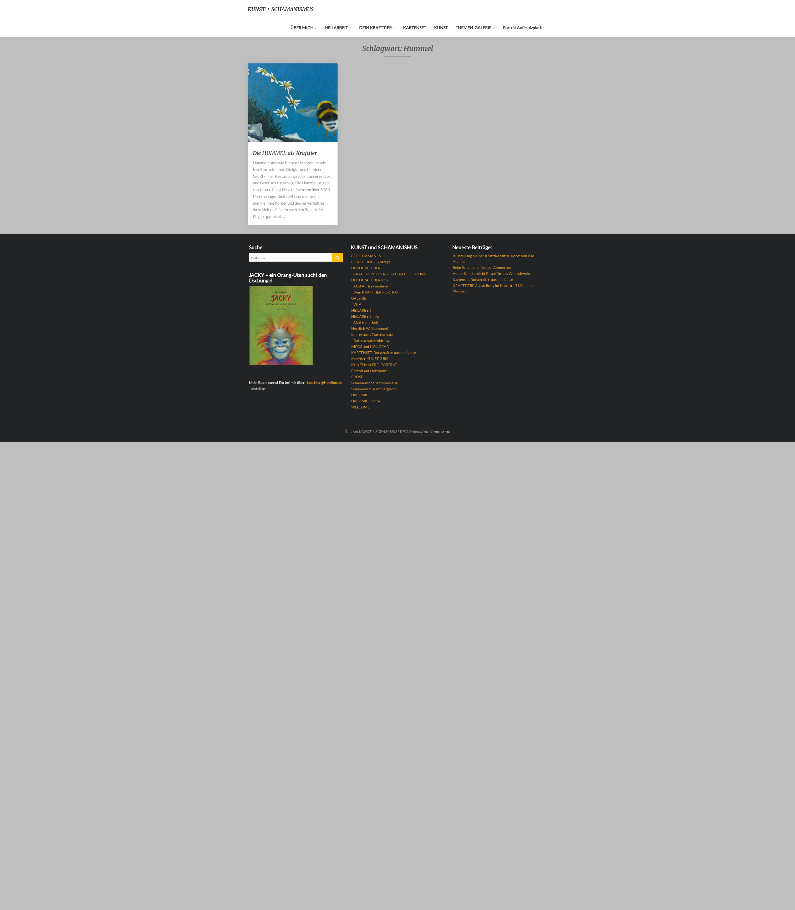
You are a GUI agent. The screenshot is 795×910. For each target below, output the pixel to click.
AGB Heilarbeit (365, 322)
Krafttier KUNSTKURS (369, 358)
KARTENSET (419, 27)
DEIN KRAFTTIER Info (369, 280)
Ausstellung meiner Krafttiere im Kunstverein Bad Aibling (493, 259)
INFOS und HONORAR (370, 346)
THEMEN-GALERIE (478, 27)
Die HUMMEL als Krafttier (285, 153)
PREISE (357, 377)
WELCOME (360, 407)
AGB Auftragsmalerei (370, 286)
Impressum (440, 431)
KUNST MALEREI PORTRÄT (374, 364)
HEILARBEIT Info (365, 316)
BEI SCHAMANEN (366, 256)
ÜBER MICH (311, 27)
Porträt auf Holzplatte (523, 27)
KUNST (444, 27)
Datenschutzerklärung (371, 340)
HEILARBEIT (345, 27)
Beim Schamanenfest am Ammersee (482, 267)
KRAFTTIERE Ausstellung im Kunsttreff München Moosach (493, 288)
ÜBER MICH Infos (365, 401)
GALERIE (358, 298)
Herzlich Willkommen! (369, 328)
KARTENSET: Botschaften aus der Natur (383, 352)
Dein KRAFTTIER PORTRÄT (376, 292)
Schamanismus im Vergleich (374, 389)
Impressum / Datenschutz (372, 334)
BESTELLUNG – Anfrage (370, 262)
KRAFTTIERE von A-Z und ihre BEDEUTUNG (389, 274)
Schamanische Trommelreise (374, 383)
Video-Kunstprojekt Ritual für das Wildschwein (491, 273)
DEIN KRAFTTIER (382, 27)
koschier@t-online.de (324, 382)
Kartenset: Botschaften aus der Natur (483, 279)
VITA (357, 304)
